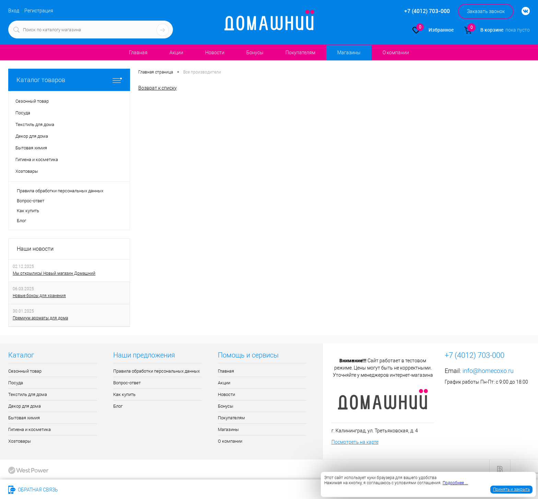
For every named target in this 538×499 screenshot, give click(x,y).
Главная (138, 52)
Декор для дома (24, 406)
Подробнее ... (455, 482)
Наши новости (35, 249)
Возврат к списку (157, 87)
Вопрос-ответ (30, 200)
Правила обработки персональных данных (60, 190)
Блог (21, 220)
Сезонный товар (25, 371)
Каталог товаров (69, 80)
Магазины (348, 52)
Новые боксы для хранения (39, 295)
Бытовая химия (24, 417)
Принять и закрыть (511, 489)
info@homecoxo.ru (488, 370)
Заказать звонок (486, 11)
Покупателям (300, 52)
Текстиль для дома (27, 394)
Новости (214, 52)
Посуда (15, 382)
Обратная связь (33, 489)
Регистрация (38, 10)
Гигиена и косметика (29, 429)
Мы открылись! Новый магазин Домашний (54, 273)
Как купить (28, 210)
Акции (176, 52)
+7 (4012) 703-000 (87, 489)
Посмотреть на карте (354, 442)
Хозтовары (19, 441)
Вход (13, 10)
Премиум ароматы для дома (40, 318)
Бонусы (255, 52)
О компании (396, 52)
